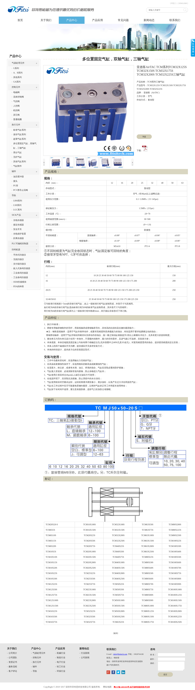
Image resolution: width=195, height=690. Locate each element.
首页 (20, 20)
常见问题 (123, 20)
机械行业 (61, 653)
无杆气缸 (17, 157)
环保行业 (61, 671)
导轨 (14, 195)
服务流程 (13, 666)
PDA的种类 (18, 286)
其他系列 (17, 77)
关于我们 (46, 20)
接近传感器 (18, 225)
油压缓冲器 (18, 176)
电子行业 (61, 662)
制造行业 (61, 657)
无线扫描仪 (18, 259)
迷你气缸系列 (19, 134)
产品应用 (97, 20)
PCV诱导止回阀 (20, 190)
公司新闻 (85, 657)
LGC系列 (17, 210)
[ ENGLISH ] (183, 3)
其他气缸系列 (19, 161)
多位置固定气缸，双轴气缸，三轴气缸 (24, 145)
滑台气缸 (17, 152)
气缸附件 (17, 166)
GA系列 (16, 82)
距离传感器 (18, 238)
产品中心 (71, 20)
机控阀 (16, 110)
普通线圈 (17, 119)
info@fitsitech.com (120, 654)
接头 (15, 181)
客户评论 (13, 671)
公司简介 (13, 653)
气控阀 (16, 101)
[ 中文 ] (173, 3)
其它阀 (16, 115)
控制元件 (16, 87)
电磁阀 (16, 92)
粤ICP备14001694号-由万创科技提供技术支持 (132, 687)
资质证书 (13, 662)
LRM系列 (17, 201)
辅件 (14, 171)
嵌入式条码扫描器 (21, 268)
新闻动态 (149, 20)
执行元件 (16, 125)
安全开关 (17, 229)
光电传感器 (18, 220)
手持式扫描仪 (19, 255)
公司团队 (13, 657)
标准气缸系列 (19, 130)
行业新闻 (85, 653)
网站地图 (107, 687)
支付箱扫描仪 (19, 264)
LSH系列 (17, 205)
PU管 (15, 186)
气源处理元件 (18, 63)
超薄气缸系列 (19, 139)
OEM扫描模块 (19, 282)
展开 (193, 48)
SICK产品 (16, 215)
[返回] (115, 633)
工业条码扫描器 (20, 273)
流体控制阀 (18, 97)
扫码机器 (16, 249)
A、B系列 (17, 73)
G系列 (16, 68)
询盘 (144, 137)
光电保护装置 (19, 234)
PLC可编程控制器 (20, 243)
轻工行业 (61, 666)
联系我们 (174, 20)
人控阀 (16, 106)
